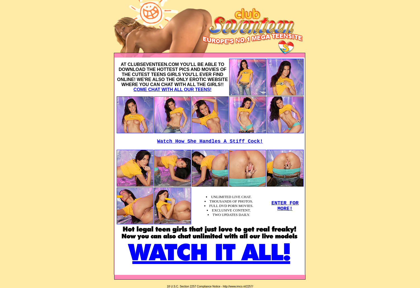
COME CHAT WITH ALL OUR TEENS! (172, 89)
